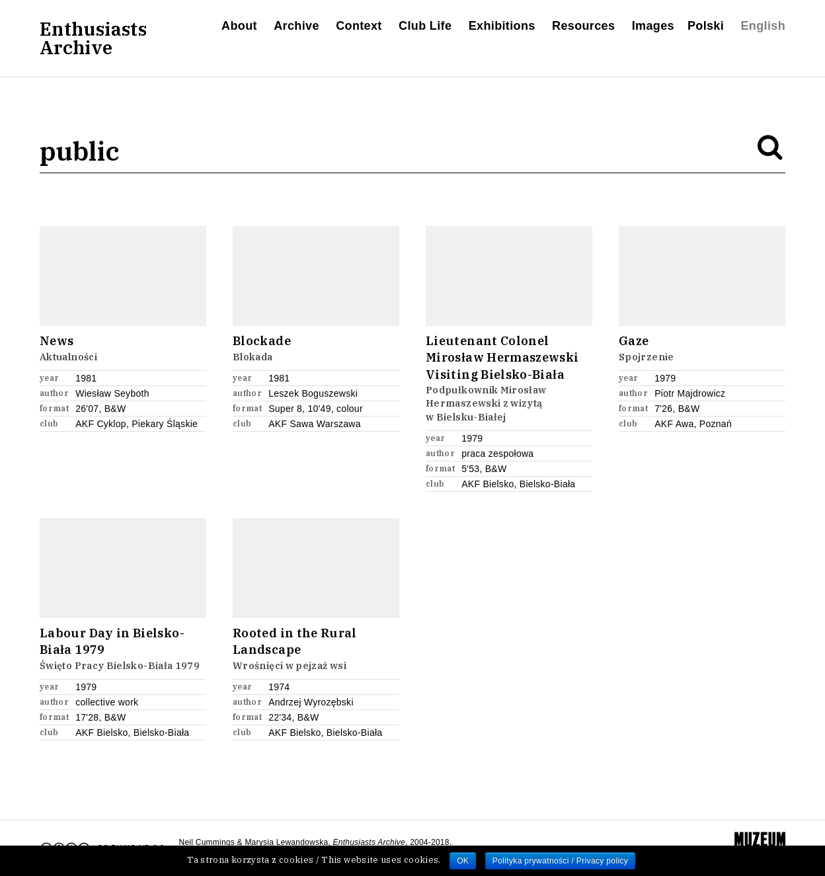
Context (359, 25)
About (239, 25)
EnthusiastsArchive (93, 38)
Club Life (425, 25)
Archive (296, 25)
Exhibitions (502, 25)
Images (653, 25)
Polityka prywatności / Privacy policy (560, 860)
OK (463, 860)
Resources (583, 25)
